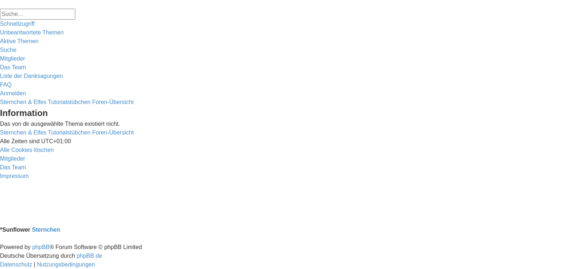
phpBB (41, 247)
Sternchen (46, 230)
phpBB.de (89, 256)
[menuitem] (32, 32)
